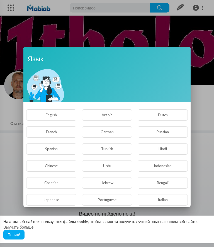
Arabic (107, 115)
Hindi (163, 149)
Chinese (51, 166)
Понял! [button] (14, 234)
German (107, 132)
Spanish (51, 149)
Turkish (107, 149)
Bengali (163, 183)
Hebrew (107, 183)
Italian (163, 199)
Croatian (51, 183)
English (51, 115)
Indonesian (163, 166)
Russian (163, 132)
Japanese (51, 199)
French (51, 132)
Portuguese (107, 199)
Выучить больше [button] (18, 227)
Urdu (107, 166)
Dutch (163, 115)
